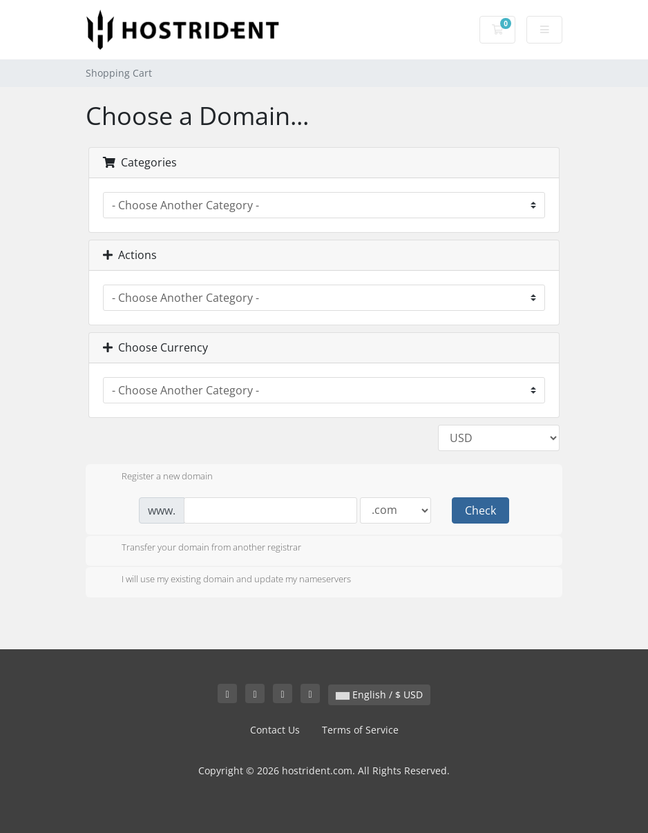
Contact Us (275, 729)
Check (480, 510)
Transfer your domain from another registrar (200, 548)
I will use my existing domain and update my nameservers (225, 580)
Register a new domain (156, 477)
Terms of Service (360, 729)
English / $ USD (379, 694)
